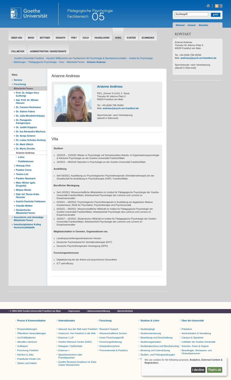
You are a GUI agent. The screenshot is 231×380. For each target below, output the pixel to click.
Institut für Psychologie (141, 58)
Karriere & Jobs (25, 354)
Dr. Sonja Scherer (26, 135)
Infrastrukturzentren (109, 346)
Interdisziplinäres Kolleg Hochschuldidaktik (27, 226)
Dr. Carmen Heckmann (28, 107)
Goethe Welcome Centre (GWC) (75, 342)
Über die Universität (193, 320)
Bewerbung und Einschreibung (156, 337)
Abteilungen (20, 62)
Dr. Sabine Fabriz (25, 111)
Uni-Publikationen (26, 337)
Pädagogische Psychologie (43, 62)
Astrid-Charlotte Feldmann (31, 201)
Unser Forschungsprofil (111, 337)
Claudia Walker (24, 205)
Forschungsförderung (110, 342)
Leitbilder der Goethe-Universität (198, 342)
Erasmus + (64, 350)
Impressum (74, 311)
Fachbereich (77, 16)
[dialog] (184, 366)
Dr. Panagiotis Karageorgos (24, 121)
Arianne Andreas (25, 153)
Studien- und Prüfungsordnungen (158, 354)
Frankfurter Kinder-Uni (28, 359)
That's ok (214, 369)
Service (18, 80)
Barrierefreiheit (125, 311)
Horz (61, 62)
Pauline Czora (24, 170)
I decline (198, 369)
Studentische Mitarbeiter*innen (25, 211)
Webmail (180, 25)
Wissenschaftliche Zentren (113, 333)
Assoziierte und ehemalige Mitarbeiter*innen (28, 218)
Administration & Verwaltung (196, 333)
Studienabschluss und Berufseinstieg (160, 346)
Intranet (192, 25)
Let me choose (155, 369)
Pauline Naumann (26, 178)
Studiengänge (148, 329)
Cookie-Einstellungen (21, 315)
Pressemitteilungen (27, 329)
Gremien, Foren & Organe (195, 346)
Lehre (21, 157)
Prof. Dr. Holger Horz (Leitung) (27, 94)
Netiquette (44, 315)
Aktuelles (203, 25)
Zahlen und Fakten (27, 363)
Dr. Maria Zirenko (25, 148)
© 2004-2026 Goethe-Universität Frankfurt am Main (35, 311)
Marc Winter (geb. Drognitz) (26, 184)
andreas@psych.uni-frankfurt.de (121, 108)
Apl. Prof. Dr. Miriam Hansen (27, 101)
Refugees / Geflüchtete (70, 346)
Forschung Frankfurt (27, 350)
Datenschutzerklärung (99, 311)
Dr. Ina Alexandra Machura (30, 131)
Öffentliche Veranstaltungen (31, 333)
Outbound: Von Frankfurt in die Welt (77, 333)
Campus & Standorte (192, 337)
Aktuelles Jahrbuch (27, 342)
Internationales (66, 320)
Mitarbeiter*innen (75, 62)
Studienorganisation (151, 342)
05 (98, 16)
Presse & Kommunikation (31, 320)
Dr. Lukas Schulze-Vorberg (31, 140)
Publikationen (25, 161)
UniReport (22, 346)
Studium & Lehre (150, 320)
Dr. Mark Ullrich (24, 144)
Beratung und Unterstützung (155, 350)
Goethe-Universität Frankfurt (29, 58)
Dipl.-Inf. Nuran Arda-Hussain (27, 195)
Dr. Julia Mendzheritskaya (30, 115)
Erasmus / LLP (66, 337)
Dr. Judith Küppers (26, 127)
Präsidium (187, 329)
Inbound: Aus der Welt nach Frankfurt (77, 329)
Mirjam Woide (23, 190)
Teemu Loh (22, 174)
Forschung (20, 84)
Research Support (108, 329)
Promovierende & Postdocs (113, 350)
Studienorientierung (151, 333)
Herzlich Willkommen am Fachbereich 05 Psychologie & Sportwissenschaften (86, 58)
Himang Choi (23, 165)
